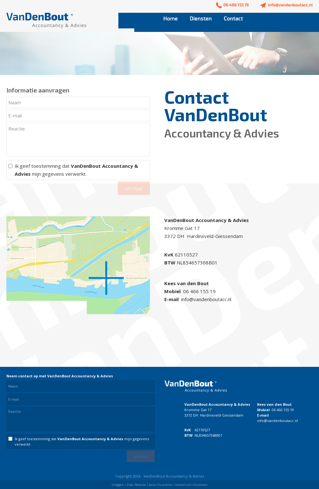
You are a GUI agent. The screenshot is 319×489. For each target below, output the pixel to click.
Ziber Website (136, 485)
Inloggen (118, 485)
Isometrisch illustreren (191, 485)
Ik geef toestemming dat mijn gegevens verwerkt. (76, 170)
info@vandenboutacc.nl (277, 420)
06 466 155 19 (283, 409)
